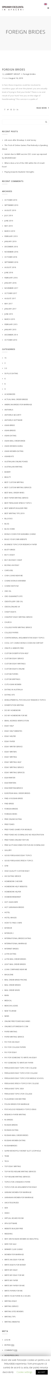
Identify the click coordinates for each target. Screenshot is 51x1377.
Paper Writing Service (14, 1037)
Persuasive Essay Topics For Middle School (24, 1078)
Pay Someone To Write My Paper (18, 1063)
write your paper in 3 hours (17, 1296)
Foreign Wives (10, 814)
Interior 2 (9, 933)
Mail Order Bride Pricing (15, 980)
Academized (9, 394)
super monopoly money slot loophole (22, 1151)
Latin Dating (10, 954)
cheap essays (10, 612)
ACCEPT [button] (42, 1372)
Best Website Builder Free (15, 508)
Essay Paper (9, 741)
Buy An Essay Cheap (13, 560)
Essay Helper (10, 736)
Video (7, 1213)
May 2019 (8, 226)
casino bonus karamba (15, 581)
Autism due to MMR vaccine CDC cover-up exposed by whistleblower (24, 156)
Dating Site (9, 695)
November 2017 (11, 288)
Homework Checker (13, 881)
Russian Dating (11, 1130)
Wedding (8, 1234)
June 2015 (8, 314)
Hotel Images (10, 917)
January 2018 (10, 283)
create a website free (14, 648)
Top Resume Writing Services (17, 1177)
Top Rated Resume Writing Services (20, 1171)
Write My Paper (11, 1280)
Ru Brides (8, 1120)
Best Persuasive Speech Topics (18, 503)
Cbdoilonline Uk (12, 607)
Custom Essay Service (14, 658)
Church (8, 622)
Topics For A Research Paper (17, 1182)
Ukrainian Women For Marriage (18, 1197)
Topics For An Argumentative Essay (20, 1187)
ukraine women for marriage (17, 1192)
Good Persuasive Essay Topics (18, 855)
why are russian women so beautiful (21, 1239)
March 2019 (9, 231)
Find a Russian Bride (13, 798)
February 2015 (11, 324)
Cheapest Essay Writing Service (18, 617)
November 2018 (11, 252)
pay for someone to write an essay (20, 1057)
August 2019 (10, 210)
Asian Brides (10, 430)
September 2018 (11, 262)
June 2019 (8, 221)
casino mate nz (11, 586)
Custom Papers (11, 674)
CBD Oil (7, 591)
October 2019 (10, 200)
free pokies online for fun (16, 840)
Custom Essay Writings (15, 664)
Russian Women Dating (15, 1140)
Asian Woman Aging (13, 446)
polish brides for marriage (16, 1104)
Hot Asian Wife (11, 902)
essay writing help (12, 762)
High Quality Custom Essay (17, 871)
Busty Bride (9, 550)
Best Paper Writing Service (16, 498)
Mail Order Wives (12, 990)
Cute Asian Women (12, 684)
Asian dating (10, 435)
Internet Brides (11, 949)
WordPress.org (11, 1355)
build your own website (15, 539)
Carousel (8, 570)
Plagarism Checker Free (15, 1099)
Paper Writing (10, 1031)
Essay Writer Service (13, 746)
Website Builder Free (13, 1228)
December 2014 (11, 335)
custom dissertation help (16, 653)
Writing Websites (12, 1322)
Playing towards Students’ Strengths (19, 172)
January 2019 (10, 241)
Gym (6, 866)
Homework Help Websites (15, 886)
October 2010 (10, 340)
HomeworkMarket (12, 897)
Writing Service (11, 1306)
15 (5, 358)
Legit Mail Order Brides (15, 964)
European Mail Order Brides (17, 793)
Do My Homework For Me (15, 715)
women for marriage (14, 1254)
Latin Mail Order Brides (15, 959)
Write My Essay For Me (14, 1275)
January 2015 (10, 329)
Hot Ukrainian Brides (14, 907)
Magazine (8, 974)
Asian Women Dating (14, 451)
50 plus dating (11, 373)
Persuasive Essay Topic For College (20, 1068)
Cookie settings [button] (24, 1372)
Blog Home (9, 529)
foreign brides (29, 74)
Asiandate (9, 456)
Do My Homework (12, 710)
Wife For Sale (10, 1244)
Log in (7, 1340)
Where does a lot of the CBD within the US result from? (23, 165)
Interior (8, 928)
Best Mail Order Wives (14, 493)
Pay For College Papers (15, 1047)
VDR (6, 1208)
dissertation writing (14, 705)
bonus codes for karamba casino (20, 534)
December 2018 (11, 246)
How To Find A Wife (13, 923)
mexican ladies (11, 1006)
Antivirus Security (12, 415)
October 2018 (10, 257)
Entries (9, 1345)
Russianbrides (10, 1145)
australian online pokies (16, 461)
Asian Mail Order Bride (14, 441)
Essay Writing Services (14, 772)
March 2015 (9, 319)
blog (6, 524)
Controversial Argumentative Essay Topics (24, 638)
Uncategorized (11, 1202)
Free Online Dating (13, 819)
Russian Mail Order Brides (16, 1135)
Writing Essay (10, 1301)
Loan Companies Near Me (15, 969)
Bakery (7, 472)
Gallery (8, 850)
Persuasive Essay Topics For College (21, 1073)
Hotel (7, 912)
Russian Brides (11, 1125)
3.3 (5, 368)
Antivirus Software (13, 420)
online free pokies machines (17, 1021)
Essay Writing (10, 757)
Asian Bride (9, 425)
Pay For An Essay (12, 1042)
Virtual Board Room (14, 1218)
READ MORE (42, 108)
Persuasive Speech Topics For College (21, 1083)
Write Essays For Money (15, 1265)
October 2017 (10, 293)
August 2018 (10, 267)
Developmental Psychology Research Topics (25, 700)
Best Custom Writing (14, 482)
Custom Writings (12, 679)
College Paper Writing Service (18, 627)
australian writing (13, 467)
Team (6, 1156)
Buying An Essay (11, 565)
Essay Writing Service (14, 767)
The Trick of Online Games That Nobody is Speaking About (25, 147)
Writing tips (10, 1316)
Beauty (7, 477)
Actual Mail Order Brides (16, 399)
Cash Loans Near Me (13, 575)
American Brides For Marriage (18, 404)
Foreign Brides (13, 69)
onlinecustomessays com (16, 1026)
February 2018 (11, 278)
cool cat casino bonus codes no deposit (23, 643)
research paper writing (15, 1114)
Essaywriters (10, 783)
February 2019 (11, 236)
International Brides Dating (17, 938)
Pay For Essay (10, 1052)
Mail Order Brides (12, 985)
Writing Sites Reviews (14, 1311)
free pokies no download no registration (24, 835)
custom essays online (14, 669)
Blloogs (8, 518)
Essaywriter (9, 778)
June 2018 (8, 272)
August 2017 (10, 298)
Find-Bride (9, 803)
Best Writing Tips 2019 (14, 513)
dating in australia (13, 689)
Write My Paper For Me (14, 1285)
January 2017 (10, 309)
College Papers (11, 632)
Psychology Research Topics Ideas (20, 1109)
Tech (6, 1161)
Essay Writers (10, 752)
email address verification (16, 721)
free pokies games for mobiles (18, 829)
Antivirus (8, 410)
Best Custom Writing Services (17, 487)
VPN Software (10, 1223)
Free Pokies (9, 824)
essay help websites (13, 731)
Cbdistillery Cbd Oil (13, 601)
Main (6, 995)
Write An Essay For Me (14, 1259)
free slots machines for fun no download (24, 845)
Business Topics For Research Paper (20, 544)
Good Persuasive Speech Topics (18, 860)
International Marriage (15, 943)
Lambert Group (12, 74)
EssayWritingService (13, 788)
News (6, 1016)
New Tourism (10, 1011)
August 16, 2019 (16, 78)
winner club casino (13, 1249)
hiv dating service (12, 876)
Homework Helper (12, 892)
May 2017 (8, 303)
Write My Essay (11, 1270)
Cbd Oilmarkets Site (13, 596)
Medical (8, 1000)
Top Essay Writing (12, 1166)
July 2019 (8, 215)
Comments (10, 1350)
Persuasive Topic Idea (14, 1088)
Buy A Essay (9, 555)
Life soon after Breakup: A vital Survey (20, 140)
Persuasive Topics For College (18, 1094)
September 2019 (11, 205)
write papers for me (13, 1291)
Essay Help (9, 726)
